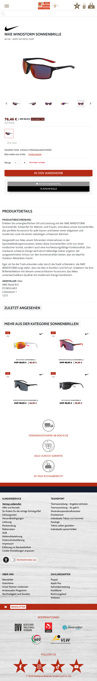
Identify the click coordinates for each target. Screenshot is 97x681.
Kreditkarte (56, 590)
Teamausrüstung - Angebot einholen (69, 504)
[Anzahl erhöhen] (24, 162)
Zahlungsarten (9, 514)
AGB (4, 532)
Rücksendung (9, 525)
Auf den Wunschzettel (48, 184)
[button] (6, 5)
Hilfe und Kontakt (11, 507)
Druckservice (57, 514)
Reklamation (8, 529)
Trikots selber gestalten (62, 525)
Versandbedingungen (13, 518)
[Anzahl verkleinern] (15, 162)
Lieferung (7, 522)
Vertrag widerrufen (11, 504)
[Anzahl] (20, 162)
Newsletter (7, 579)
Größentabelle (34, 154)
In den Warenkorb (48, 173)
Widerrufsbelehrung (12, 536)
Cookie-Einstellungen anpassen (18, 550)
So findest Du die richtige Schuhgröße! (21, 511)
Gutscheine (8, 583)
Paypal (54, 579)
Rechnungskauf (58, 594)
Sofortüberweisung (60, 586)
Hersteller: (9, 281)
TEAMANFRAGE (48, 188)
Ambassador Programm (14, 590)
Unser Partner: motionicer (15, 586)
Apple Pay (56, 583)
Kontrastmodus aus (26, 559)
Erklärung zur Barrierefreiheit (16, 547)
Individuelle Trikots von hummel (67, 518)
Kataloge (55, 522)
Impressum (8, 543)
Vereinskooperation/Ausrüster (65, 511)
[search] (48, 14)
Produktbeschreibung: (17, 219)
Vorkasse (55, 597)
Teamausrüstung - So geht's (65, 507)
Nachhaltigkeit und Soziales (16, 594)
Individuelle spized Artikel (63, 529)
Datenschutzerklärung (13, 540)
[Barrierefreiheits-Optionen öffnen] (6, 560)
